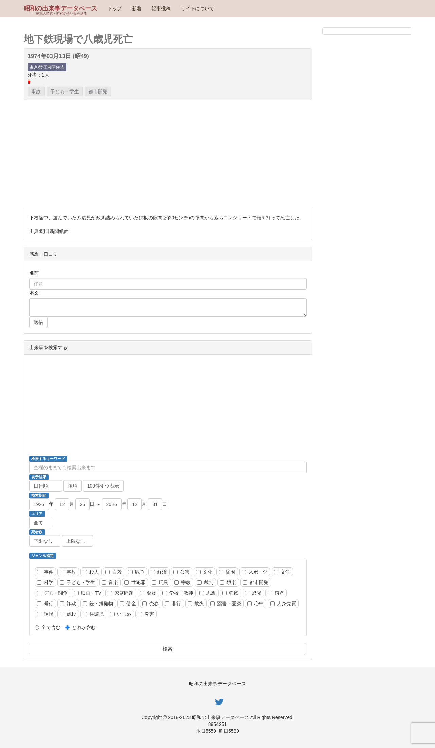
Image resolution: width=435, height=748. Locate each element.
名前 (34, 273)
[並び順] (45, 486)
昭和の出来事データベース (60, 8)
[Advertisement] (168, 154)
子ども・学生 (64, 91)
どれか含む (80, 627)
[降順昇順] (72, 486)
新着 (136, 8)
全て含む (47, 627)
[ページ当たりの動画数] (103, 486)
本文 (34, 293)
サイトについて (197, 8)
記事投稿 (161, 8)
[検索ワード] (168, 467)
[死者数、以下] (77, 541)
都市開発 (97, 91)
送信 (38, 322)
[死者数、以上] (44, 541)
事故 (36, 91)
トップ (114, 8)
